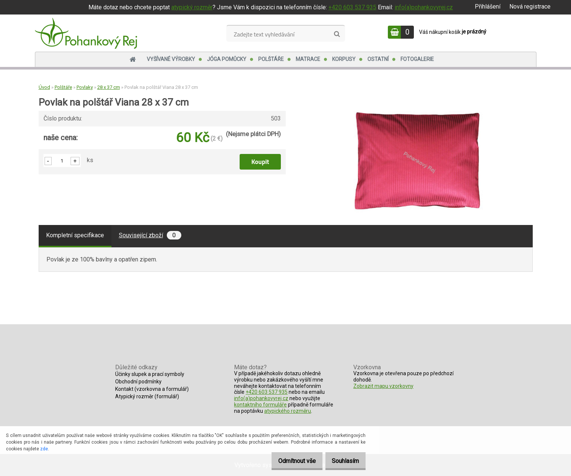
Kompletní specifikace (75, 235)
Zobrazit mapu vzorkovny (383, 386)
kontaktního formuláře (260, 405)
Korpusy (344, 59)
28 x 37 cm (108, 87)
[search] (336, 34)
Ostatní (378, 59)
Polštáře (271, 59)
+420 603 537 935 (352, 7)
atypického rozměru (287, 411)
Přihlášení (487, 6)
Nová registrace (530, 6)
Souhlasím (342, 460)
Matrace (308, 59)
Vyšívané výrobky (171, 59)
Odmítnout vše (289, 460)
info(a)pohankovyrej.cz (424, 7)
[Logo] (86, 33)
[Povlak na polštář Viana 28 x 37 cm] (418, 109)
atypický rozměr (191, 7)
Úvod (44, 87)
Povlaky (85, 87)
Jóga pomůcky (226, 59)
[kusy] (62, 160)
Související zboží (150, 235)
